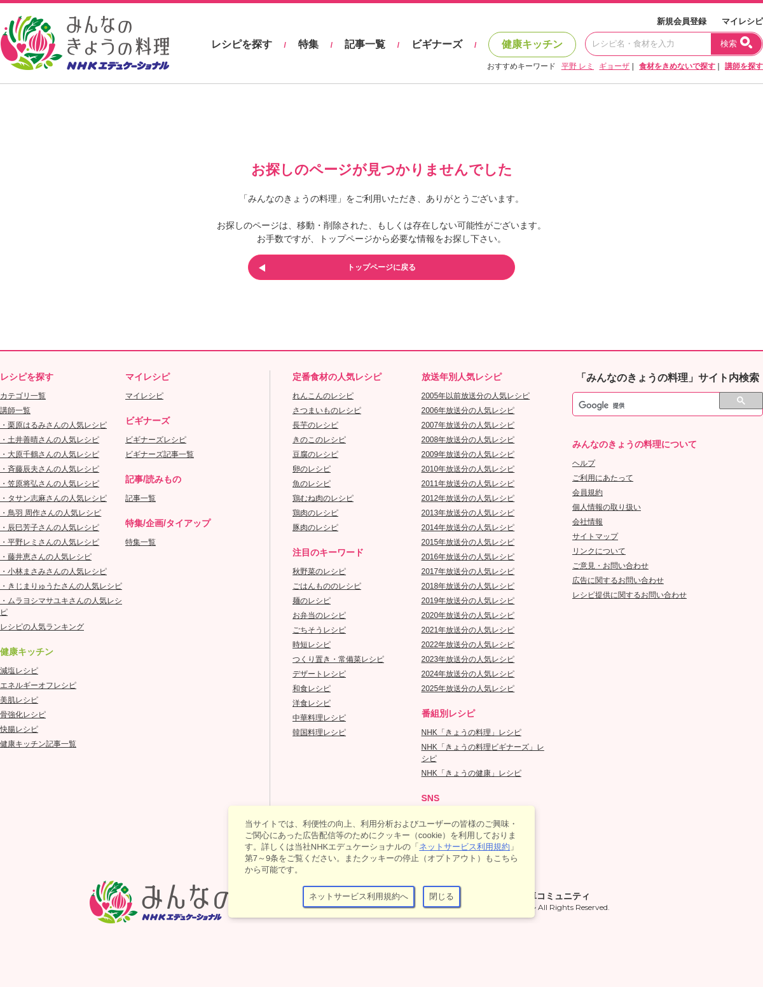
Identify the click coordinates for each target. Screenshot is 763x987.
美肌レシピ (19, 700)
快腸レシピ (19, 729)
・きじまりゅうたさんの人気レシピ (61, 586)
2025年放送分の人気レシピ (468, 688)
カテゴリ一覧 (23, 395)
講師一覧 (15, 410)
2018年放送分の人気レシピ (468, 586)
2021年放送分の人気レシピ (468, 630)
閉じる (441, 896)
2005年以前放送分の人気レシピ (476, 395)
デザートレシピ (319, 673)
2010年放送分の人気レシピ (468, 469)
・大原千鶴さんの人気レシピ (49, 454)
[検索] (654, 406)
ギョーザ (614, 66)
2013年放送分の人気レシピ (468, 512)
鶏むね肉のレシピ (323, 498)
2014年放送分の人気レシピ (468, 527)
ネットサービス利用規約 (464, 846)
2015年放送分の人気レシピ (468, 542)
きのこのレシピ (319, 439)
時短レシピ (311, 644)
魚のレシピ (311, 483)
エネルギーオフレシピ (38, 685)
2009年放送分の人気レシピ (468, 454)
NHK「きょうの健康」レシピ (471, 773)
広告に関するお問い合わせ (618, 580)
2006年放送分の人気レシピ (468, 410)
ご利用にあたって (602, 477)
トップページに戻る (381, 267)
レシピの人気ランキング (42, 626)
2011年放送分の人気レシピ (468, 483)
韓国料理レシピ (319, 732)
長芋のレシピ (315, 425)
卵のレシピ (311, 469)
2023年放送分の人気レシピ (468, 659)
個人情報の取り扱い (606, 507)
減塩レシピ (19, 670)
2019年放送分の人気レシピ (468, 600)
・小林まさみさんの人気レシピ (53, 571)
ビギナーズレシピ (155, 439)
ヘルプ (583, 463)
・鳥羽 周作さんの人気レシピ (50, 512)
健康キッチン (532, 44)
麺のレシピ (311, 600)
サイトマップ (595, 536)
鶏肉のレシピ (315, 512)
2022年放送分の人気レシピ (468, 644)
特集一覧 (140, 542)
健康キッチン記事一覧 (38, 743)
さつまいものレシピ (326, 410)
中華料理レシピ (319, 717)
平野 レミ (577, 66)
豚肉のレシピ (315, 527)
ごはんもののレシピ (326, 586)
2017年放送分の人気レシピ (468, 571)
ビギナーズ (436, 44)
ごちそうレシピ (319, 630)
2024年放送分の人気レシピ (468, 673)
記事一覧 (365, 44)
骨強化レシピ (23, 714)
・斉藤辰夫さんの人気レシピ (49, 469)
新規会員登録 (681, 21)
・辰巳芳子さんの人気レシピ (49, 527)
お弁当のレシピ (319, 615)
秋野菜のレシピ (319, 571)
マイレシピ (742, 21)
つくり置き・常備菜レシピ (338, 659)
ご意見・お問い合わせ (610, 565)
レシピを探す (241, 44)
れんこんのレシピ (323, 395)
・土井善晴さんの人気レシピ (49, 439)
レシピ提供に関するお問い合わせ (629, 595)
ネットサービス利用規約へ (358, 896)
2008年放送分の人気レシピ (468, 439)
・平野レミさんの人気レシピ (49, 542)
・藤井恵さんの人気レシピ (46, 556)
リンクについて (599, 551)
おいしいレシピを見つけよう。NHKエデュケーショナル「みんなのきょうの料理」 (86, 43)
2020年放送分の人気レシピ (468, 615)
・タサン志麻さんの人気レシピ (53, 498)
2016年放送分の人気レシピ (468, 556)
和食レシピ (311, 688)
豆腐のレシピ (315, 454)
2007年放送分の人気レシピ (468, 425)
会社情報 (587, 521)
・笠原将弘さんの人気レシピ (49, 483)
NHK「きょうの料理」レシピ (471, 732)
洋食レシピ (311, 703)
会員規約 (587, 492)
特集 (308, 44)
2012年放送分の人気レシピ (468, 498)
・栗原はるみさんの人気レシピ (53, 425)
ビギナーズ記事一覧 (159, 454)
